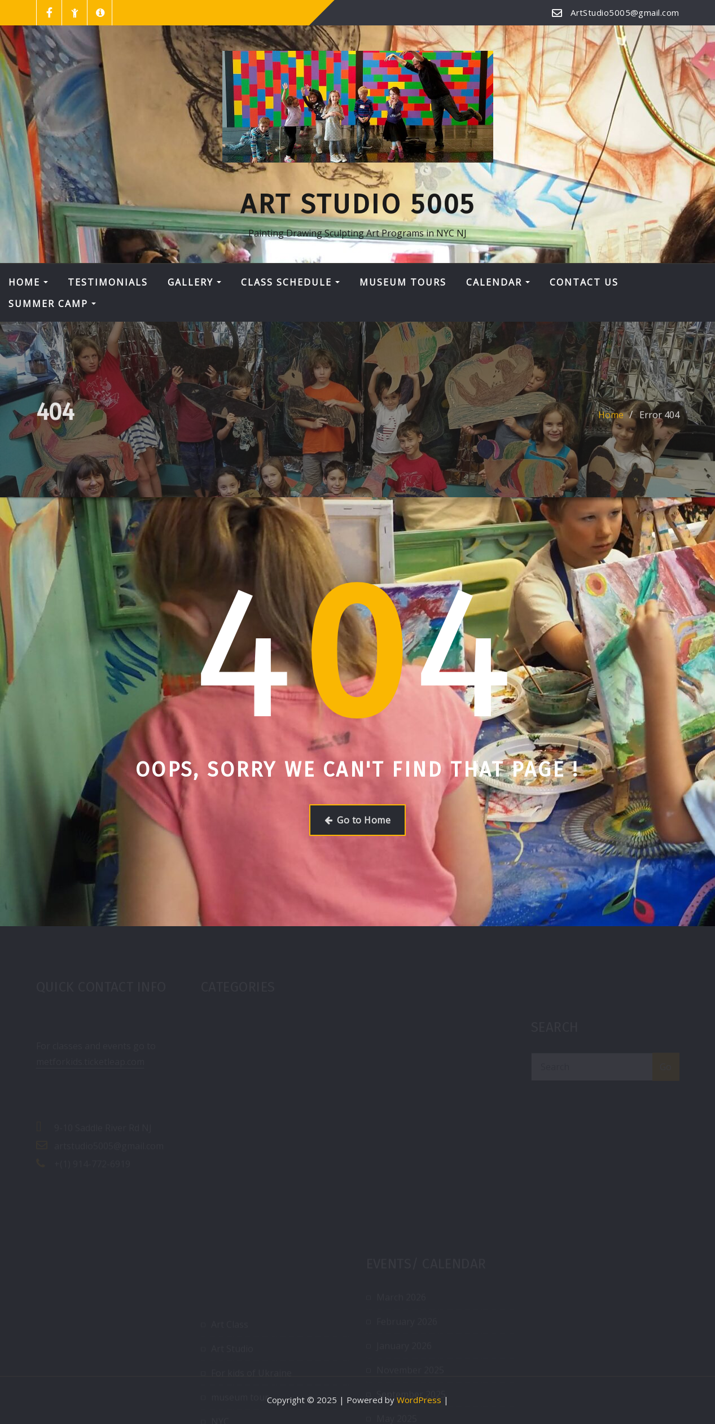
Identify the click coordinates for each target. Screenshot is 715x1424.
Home (28, 282)
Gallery (194, 282)
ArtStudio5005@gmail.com (625, 12)
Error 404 (659, 420)
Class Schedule (290, 282)
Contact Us (584, 282)
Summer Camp (52, 303)
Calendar (498, 282)
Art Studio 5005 (357, 204)
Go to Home (357, 820)
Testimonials (108, 282)
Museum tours (402, 282)
